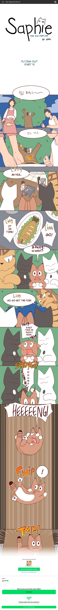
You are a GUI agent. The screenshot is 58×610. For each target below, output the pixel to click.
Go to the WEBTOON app (29, 607)
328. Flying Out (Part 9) (12, 2)
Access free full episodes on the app (29, 569)
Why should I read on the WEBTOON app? (29, 572)
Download (29, 592)
